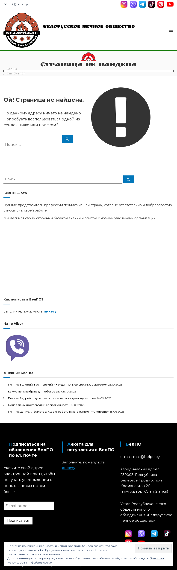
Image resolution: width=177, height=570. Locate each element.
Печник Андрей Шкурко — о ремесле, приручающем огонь (52, 398)
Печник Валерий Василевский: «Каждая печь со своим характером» (57, 384)
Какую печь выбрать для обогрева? (34, 391)
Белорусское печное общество (89, 27)
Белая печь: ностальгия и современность (38, 405)
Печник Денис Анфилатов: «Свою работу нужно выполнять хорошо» (58, 411)
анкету (50, 311)
